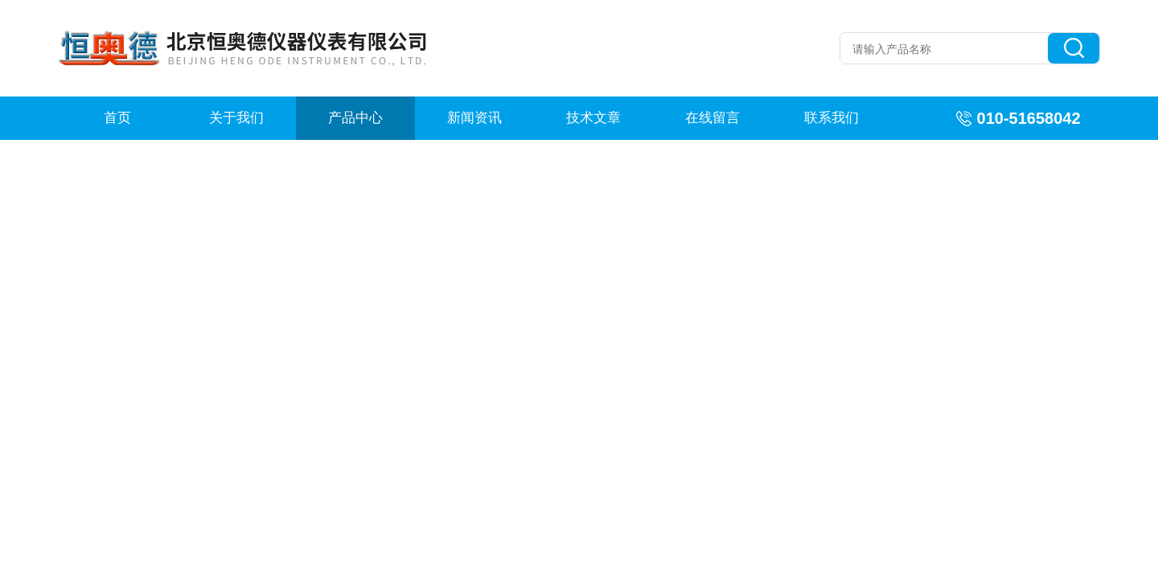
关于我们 (236, 117)
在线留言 (712, 117)
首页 (117, 117)
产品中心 (355, 117)
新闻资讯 (474, 117)
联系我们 (831, 117)
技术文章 (593, 117)
